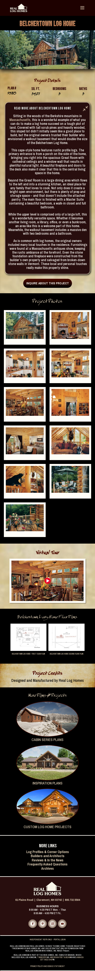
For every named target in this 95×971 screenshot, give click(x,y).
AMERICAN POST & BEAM (60, 957)
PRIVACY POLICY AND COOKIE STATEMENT (47, 966)
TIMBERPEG (42, 957)
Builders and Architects (47, 855)
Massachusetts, (20, 119)
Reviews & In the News (47, 860)
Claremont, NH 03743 (49, 900)
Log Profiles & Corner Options (47, 851)
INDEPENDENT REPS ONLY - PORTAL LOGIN (48, 939)
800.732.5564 (72, 900)
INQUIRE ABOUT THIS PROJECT (47, 283)
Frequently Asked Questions (47, 864)
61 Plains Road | (25, 900)
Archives (47, 868)
